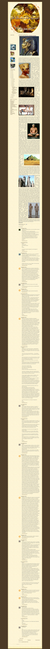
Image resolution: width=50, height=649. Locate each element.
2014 (11, 74)
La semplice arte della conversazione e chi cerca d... (14, 90)
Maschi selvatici (12, 111)
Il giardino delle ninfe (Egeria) (13, 104)
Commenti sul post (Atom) (24, 641)
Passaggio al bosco (12, 112)
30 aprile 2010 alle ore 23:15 (24, 587)
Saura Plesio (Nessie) (12, 113)
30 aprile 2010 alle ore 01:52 (24, 281)
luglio (12, 83)
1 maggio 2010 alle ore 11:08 (24, 636)
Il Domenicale (11, 103)
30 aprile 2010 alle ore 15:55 (24, 402)
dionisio (23, 267)
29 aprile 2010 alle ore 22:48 (24, 265)
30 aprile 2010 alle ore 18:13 (24, 441)
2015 (11, 73)
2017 (11, 71)
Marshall (11, 110)
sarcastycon (23, 242)
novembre (13, 79)
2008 (11, 97)
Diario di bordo (12, 101)
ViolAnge (11, 114)
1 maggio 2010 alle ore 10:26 (24, 624)
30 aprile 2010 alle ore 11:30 (24, 315)
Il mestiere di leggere (12, 105)
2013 (11, 75)
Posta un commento (21, 638)
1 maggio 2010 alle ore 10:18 (24, 616)
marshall (23, 283)
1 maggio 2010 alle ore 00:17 (24, 604)
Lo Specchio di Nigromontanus (13, 109)
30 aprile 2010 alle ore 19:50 (24, 494)
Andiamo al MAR (14, 91)
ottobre (13, 80)
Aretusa (23, 228)
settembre (13, 81)
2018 (11, 70)
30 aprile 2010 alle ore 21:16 (24, 533)
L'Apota (11, 108)
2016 (11, 72)
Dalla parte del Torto (12, 100)
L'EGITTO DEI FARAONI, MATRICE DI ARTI (14, 88)
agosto (12, 82)
